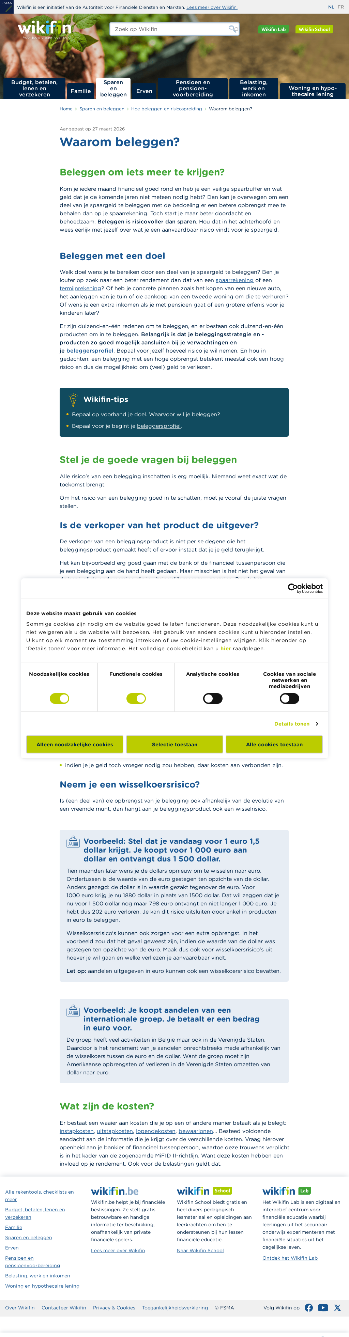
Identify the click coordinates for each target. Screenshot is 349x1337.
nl (331, 7)
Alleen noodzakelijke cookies (74, 744)
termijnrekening (80, 288)
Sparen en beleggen (113, 88)
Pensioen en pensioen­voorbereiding (193, 88)
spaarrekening (235, 280)
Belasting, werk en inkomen (254, 88)
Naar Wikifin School (200, 1250)
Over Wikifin (20, 1308)
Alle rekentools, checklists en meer (39, 1195)
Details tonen (291, 723)
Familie (81, 91)
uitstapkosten (115, 1131)
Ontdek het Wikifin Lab (290, 1258)
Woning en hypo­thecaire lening (313, 90)
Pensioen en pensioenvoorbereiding (32, 1262)
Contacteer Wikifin (64, 1308)
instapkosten (77, 1131)
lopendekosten (156, 1131)
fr (341, 7)
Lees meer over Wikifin (118, 1250)
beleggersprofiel (89, 350)
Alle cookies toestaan (274, 744)
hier (226, 648)
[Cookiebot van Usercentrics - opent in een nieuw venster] (293, 588)
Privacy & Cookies (114, 1308)
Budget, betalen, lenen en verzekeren (34, 88)
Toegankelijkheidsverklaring (175, 1308)
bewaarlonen (196, 1131)
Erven (144, 91)
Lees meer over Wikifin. (212, 7)
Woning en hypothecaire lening (42, 1286)
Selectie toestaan (174, 744)
